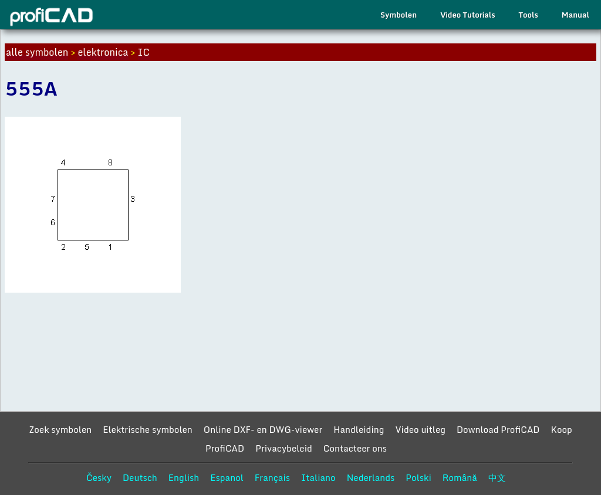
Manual (575, 14)
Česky (99, 477)
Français (272, 477)
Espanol (227, 477)
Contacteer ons (355, 448)
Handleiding (358, 429)
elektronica (102, 52)
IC (144, 52)
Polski (418, 477)
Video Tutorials (467, 14)
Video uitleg (420, 429)
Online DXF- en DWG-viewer (263, 429)
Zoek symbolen (60, 429)
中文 (497, 477)
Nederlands (371, 477)
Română (460, 477)
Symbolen (398, 14)
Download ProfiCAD (498, 429)
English (184, 477)
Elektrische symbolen (148, 429)
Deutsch (140, 477)
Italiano (318, 477)
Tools (528, 14)
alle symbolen (37, 52)
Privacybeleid (283, 448)
